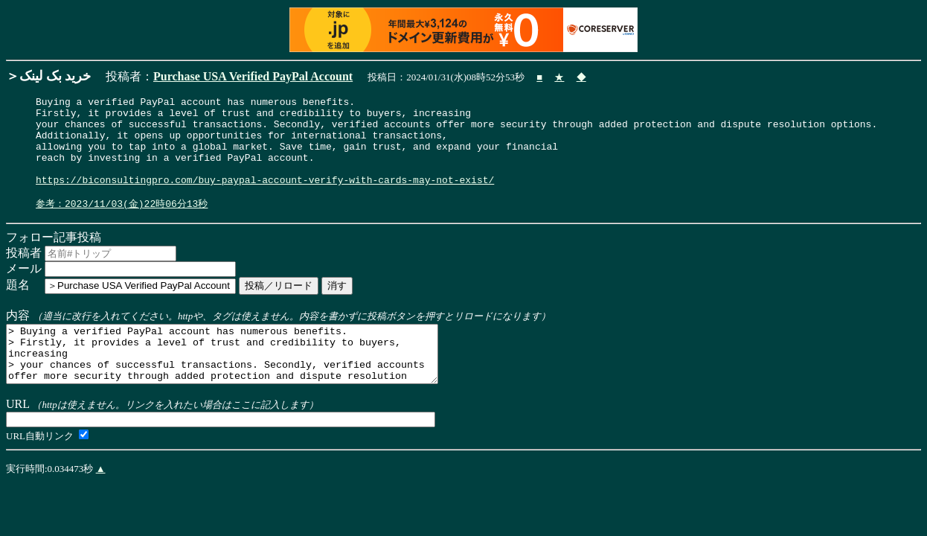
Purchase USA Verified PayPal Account (253, 76)
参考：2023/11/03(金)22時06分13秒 (122, 224)
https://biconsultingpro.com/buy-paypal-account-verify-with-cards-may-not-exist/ (265, 197)
